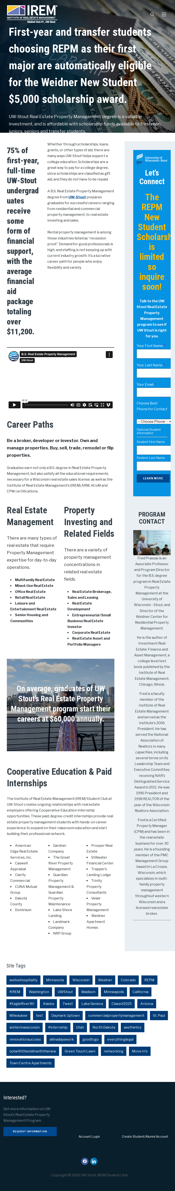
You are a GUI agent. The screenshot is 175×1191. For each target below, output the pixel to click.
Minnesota (55, 980)
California (140, 992)
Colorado (128, 980)
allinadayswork (61, 1039)
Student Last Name (151, 458)
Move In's (140, 1051)
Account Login (89, 1137)
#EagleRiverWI (21, 1004)
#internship (57, 1027)
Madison (88, 992)
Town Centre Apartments (30, 1063)
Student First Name (151, 442)
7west (68, 1004)
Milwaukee (18, 1016)
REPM (149, 980)
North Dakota (104, 1027)
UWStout (65, 992)
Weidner (105, 980)
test (39, 1016)
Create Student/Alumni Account (145, 1137)
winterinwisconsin (24, 1027)
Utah (80, 1027)
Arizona (146, 1004)
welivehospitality (23, 980)
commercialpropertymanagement (116, 1016)
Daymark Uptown (65, 1016)
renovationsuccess (25, 1039)
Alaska (48, 1004)
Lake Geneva (92, 1004)
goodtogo (90, 1039)
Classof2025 (122, 1004)
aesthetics (132, 1027)
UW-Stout (77, 197)
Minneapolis (114, 992)
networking (113, 1051)
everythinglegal (120, 1039)
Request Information (30, 1131)
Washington (39, 992)
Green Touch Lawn (80, 1051)
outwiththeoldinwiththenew (32, 1051)
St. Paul (159, 1016)
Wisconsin (81, 980)
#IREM (14, 992)
